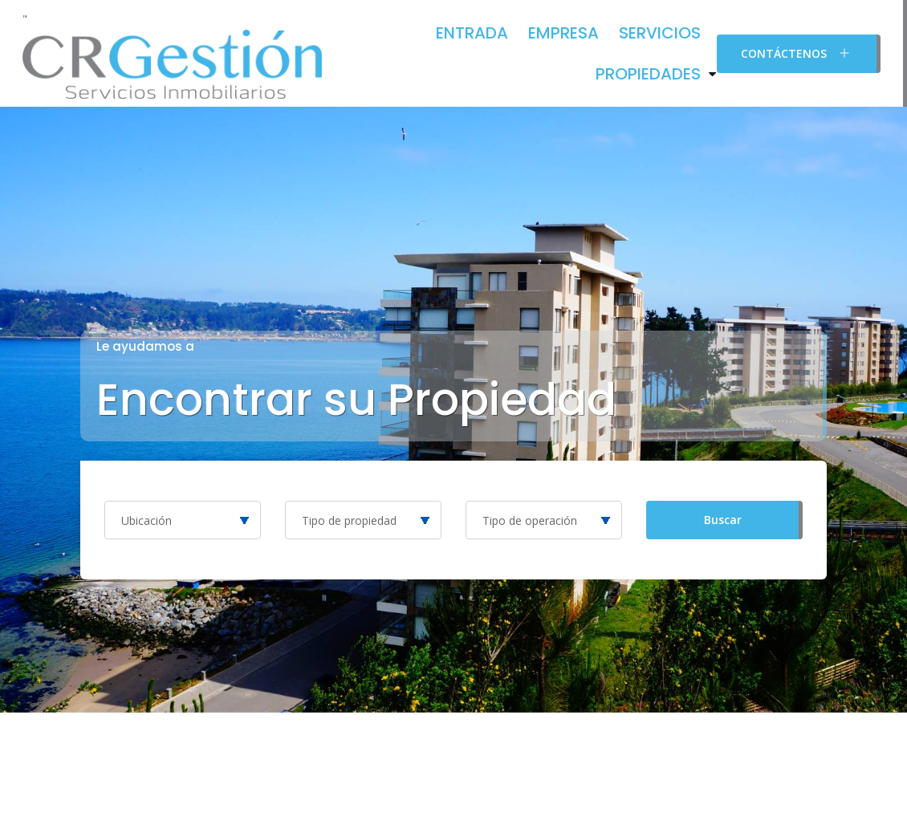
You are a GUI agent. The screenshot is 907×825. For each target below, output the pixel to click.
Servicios (660, 33)
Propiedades (648, 74)
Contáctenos (796, 53)
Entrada (472, 33)
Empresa (563, 33)
